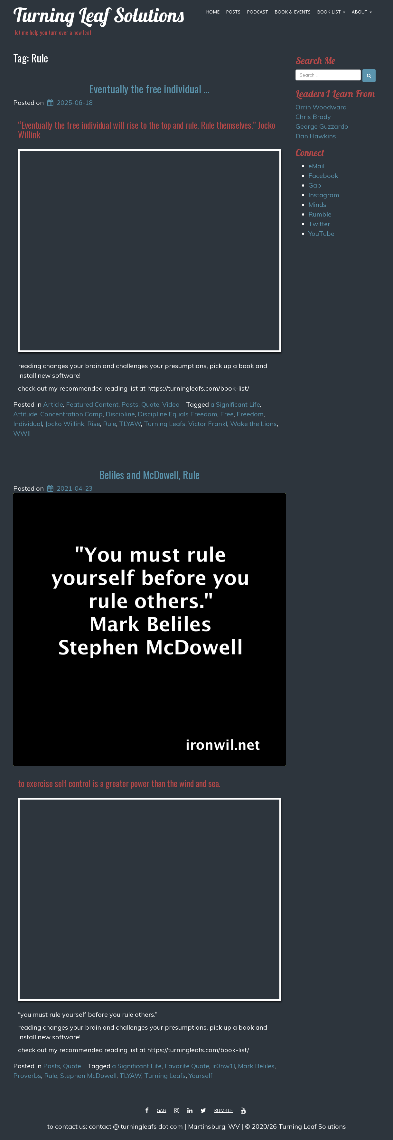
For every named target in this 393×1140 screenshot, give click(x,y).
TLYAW (130, 424)
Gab (314, 185)
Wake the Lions (253, 424)
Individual (27, 424)
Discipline (120, 414)
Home (213, 12)
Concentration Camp (71, 414)
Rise (93, 424)
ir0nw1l (223, 1066)
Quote (150, 404)
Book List (331, 12)
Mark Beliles (256, 1066)
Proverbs (27, 1075)
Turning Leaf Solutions (98, 15)
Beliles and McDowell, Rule (149, 474)
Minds (317, 204)
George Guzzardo (321, 126)
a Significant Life (235, 404)
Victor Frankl (207, 424)
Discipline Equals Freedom (177, 414)
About (362, 12)
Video (171, 404)
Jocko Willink (64, 424)
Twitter (319, 224)
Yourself (200, 1075)
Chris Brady (313, 117)
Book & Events (293, 12)
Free (227, 414)
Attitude (25, 414)
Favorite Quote (186, 1066)
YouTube (321, 233)
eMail (316, 166)
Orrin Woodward (321, 107)
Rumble (320, 214)
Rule (109, 424)
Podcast (257, 12)
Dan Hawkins (315, 136)
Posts (233, 12)
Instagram (323, 195)
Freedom (250, 414)
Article (53, 404)
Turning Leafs (164, 424)
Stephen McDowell (88, 1075)
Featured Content (92, 404)
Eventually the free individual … (149, 89)
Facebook (323, 175)
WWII (22, 433)
